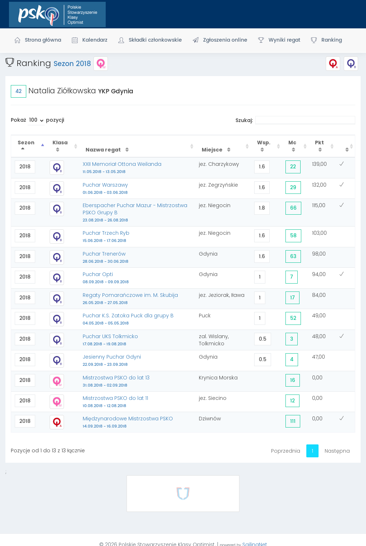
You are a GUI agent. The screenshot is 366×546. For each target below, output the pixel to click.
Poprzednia (285, 450)
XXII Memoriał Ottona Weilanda (122, 167)
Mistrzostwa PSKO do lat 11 (115, 402)
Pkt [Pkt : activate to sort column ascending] (319, 142)
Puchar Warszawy (105, 188)
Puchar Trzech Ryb (106, 236)
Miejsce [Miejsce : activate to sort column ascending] (213, 149)
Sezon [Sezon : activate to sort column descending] (26, 142)
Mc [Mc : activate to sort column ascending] (292, 142)
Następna (337, 450)
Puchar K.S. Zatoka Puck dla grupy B (128, 319)
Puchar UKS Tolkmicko (110, 340)
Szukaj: (295, 120)
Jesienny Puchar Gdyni (112, 360)
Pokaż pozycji (37, 121)
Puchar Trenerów (105, 257)
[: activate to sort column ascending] (345, 146)
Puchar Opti (106, 278)
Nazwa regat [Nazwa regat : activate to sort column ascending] (104, 149)
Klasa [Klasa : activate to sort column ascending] (60, 142)
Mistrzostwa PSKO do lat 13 (116, 381)
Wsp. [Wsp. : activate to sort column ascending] (263, 142)
